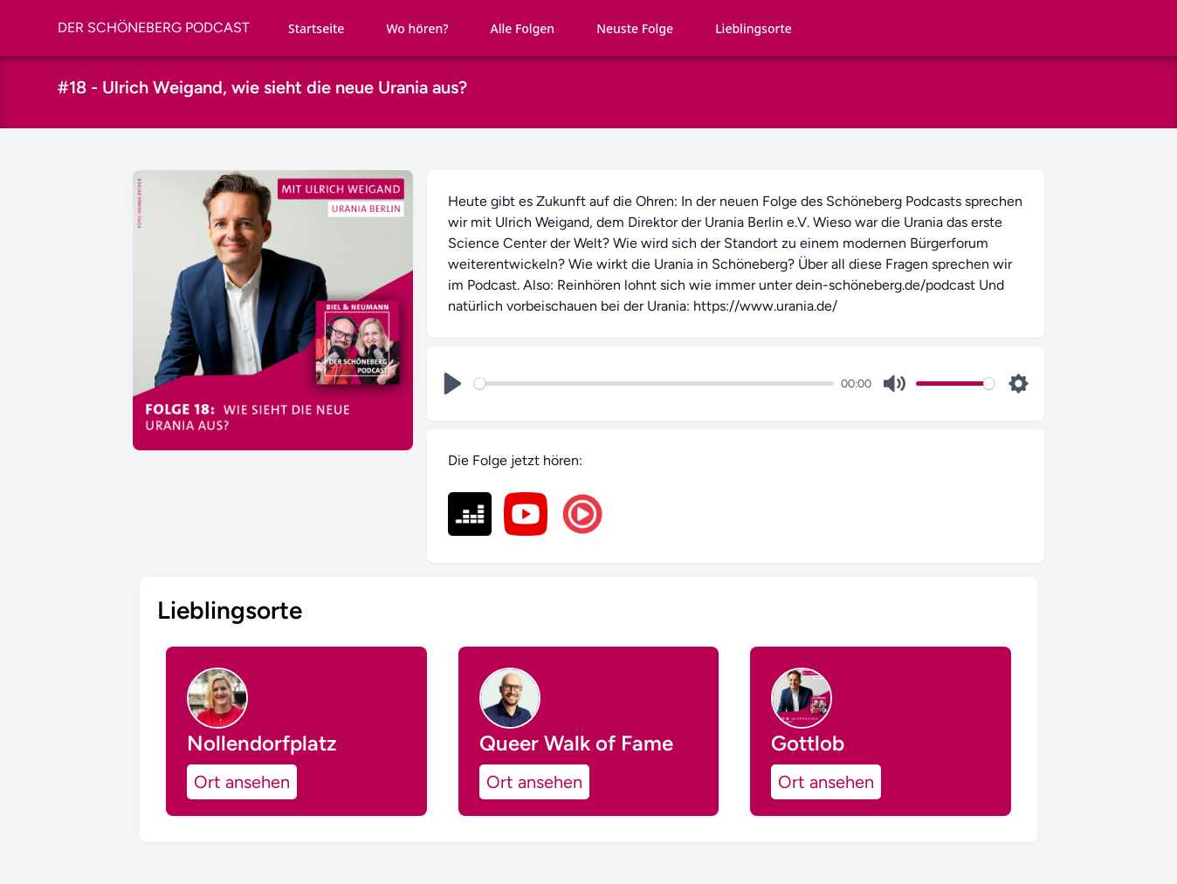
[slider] (654, 383)
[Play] (453, 384)
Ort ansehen (242, 781)
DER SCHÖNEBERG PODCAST (154, 27)
